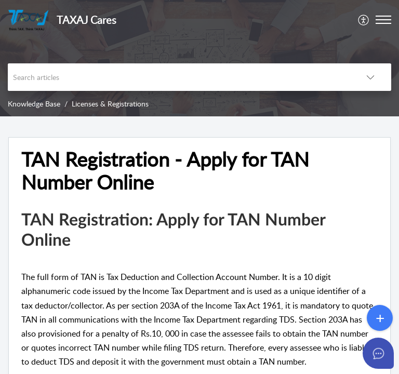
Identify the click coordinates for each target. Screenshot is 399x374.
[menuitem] (364, 20)
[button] (364, 20)
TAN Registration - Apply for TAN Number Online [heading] (165, 171)
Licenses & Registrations (110, 104)
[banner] (199, 58)
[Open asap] (378, 353)
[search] (179, 77)
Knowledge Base (34, 104)
